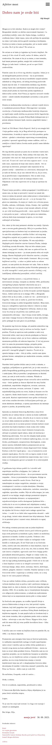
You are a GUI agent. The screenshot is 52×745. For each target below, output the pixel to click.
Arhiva (4, 741)
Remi (4, 728)
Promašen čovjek (8, 733)
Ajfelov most (10, 4)
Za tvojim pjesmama (9, 730)
